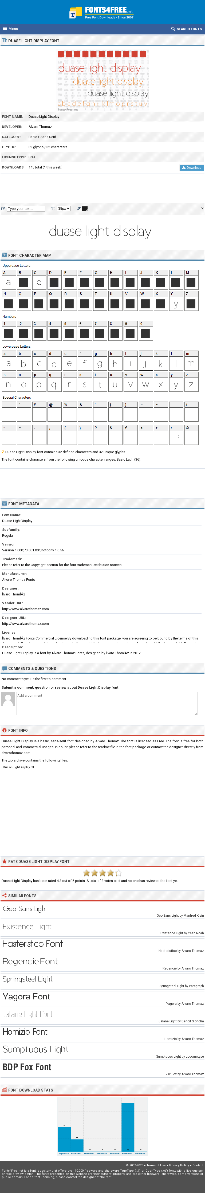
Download (192, 168)
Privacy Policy (179, 1165)
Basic (33, 137)
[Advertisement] (102, 188)
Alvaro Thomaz (40, 127)
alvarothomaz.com (16, 753)
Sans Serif (48, 137)
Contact (197, 1165)
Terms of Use (156, 1165)
